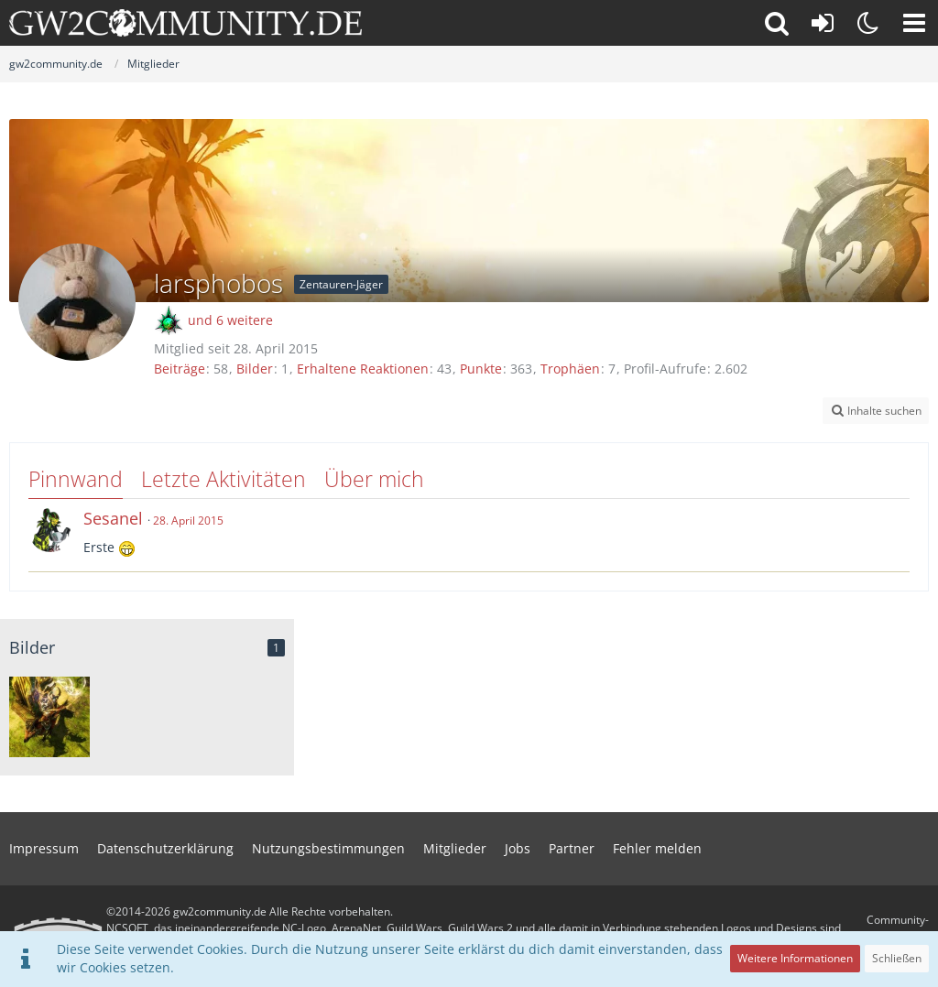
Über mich (374, 479)
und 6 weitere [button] (230, 320)
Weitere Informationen (795, 958)
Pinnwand (75, 479)
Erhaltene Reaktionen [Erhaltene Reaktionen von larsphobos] (363, 368)
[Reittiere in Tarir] (49, 717)
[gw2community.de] (185, 23)
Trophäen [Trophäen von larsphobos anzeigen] (570, 368)
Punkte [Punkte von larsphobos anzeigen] (481, 368)
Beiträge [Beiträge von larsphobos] (179, 368)
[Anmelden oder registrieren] (822, 23)
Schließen (897, 958)
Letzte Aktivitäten (223, 479)
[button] (914, 23)
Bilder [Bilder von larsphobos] (254, 368)
